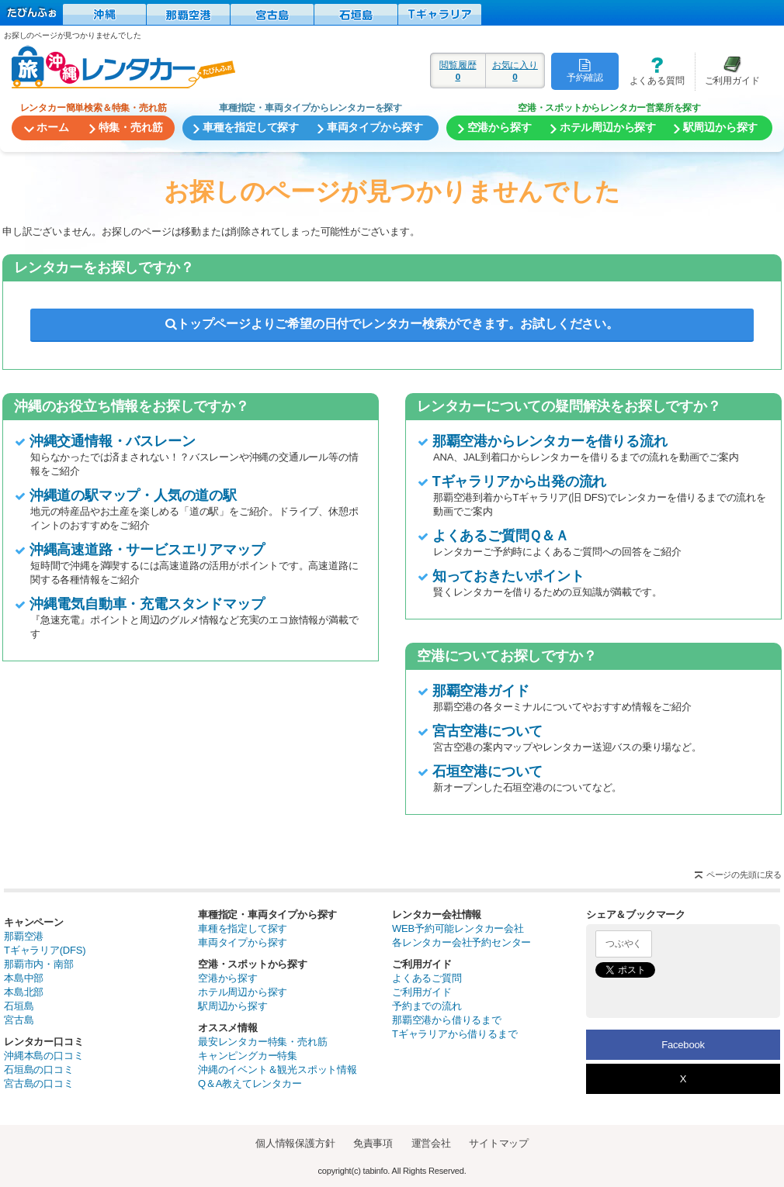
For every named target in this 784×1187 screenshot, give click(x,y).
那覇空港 (23, 936)
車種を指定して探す (242, 928)
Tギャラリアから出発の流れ (519, 481)
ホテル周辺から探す (242, 992)
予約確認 (585, 70)
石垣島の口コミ (39, 1069)
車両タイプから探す (242, 942)
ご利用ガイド (727, 71)
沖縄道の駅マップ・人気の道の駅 (133, 495)
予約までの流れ (427, 1006)
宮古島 (18, 1020)
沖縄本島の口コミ (43, 1055)
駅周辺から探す (233, 1006)
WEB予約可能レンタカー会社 (458, 928)
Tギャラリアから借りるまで (454, 1034)
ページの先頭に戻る (744, 874)
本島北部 (23, 992)
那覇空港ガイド (480, 691)
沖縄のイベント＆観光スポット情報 (277, 1069)
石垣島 (18, 1006)
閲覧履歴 (458, 70)
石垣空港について (487, 771)
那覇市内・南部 (39, 964)
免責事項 (373, 1143)
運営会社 (431, 1143)
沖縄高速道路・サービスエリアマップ (147, 549)
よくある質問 (651, 71)
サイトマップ (499, 1143)
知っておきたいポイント (508, 576)
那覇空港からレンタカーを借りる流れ (550, 441)
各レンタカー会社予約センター (461, 942)
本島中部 (23, 978)
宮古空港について (487, 731)
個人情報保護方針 (295, 1143)
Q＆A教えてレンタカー (250, 1083)
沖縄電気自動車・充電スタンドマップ (147, 604)
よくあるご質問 (427, 978)
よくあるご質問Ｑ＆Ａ (500, 535)
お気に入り (515, 70)
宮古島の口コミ (39, 1083)
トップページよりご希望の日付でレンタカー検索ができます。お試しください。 (392, 323)
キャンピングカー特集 (247, 1055)
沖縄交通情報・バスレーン (112, 441)
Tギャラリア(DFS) (44, 950)
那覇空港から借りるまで (446, 1020)
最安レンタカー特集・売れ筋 (262, 1041)
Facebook (683, 1045)
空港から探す (228, 978)
